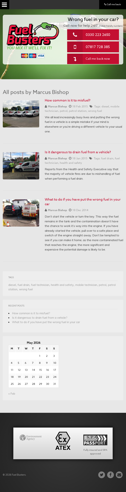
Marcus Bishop (57, 106)
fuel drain (107, 158)
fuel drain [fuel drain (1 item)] (23, 285)
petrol (64, 111)
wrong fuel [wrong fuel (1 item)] (26, 289)
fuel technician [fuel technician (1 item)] (40, 285)
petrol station (78, 111)
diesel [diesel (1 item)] (12, 285)
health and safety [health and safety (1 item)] (62, 285)
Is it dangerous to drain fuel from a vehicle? (78, 152)
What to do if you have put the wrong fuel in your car (83, 202)
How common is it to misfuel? (67, 100)
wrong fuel (95, 111)
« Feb (11, 394)
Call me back (112, 4)
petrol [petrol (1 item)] (102, 285)
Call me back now (98, 59)
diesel (105, 106)
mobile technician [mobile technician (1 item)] (86, 285)
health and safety (71, 163)
